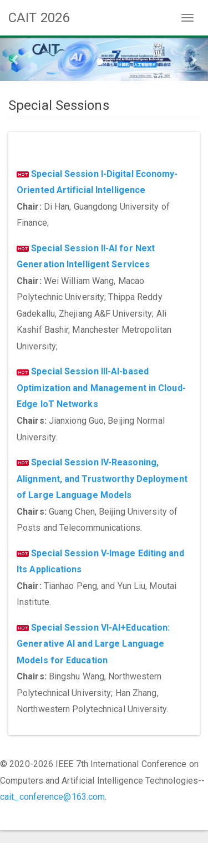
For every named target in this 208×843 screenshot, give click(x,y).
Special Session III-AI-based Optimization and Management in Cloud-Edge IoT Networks (101, 387)
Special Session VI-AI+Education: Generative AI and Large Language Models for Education (93, 644)
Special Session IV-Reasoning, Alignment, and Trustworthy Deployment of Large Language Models (102, 478)
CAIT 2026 (38, 18)
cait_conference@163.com (52, 796)
